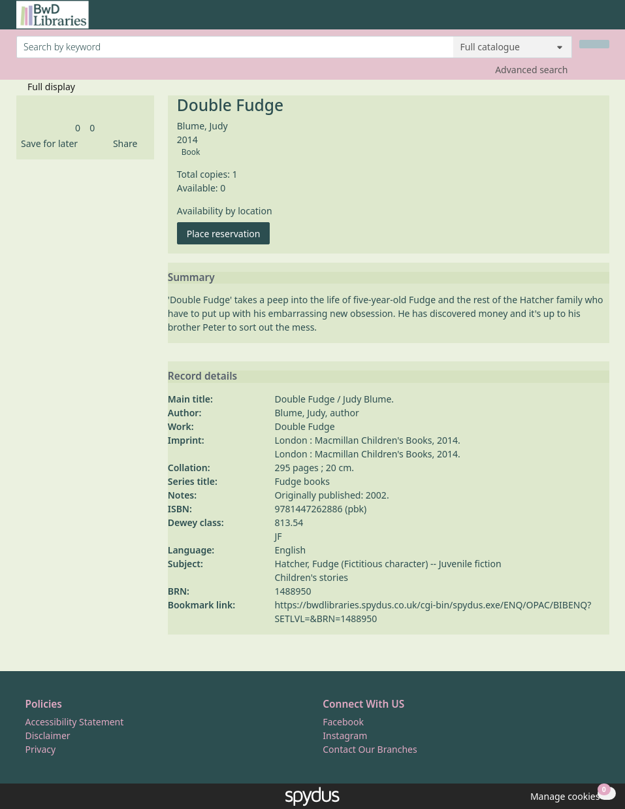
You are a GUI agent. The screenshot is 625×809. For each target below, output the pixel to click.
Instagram (345, 735)
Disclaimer (48, 735)
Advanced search (531, 69)
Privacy (40, 749)
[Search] (594, 44)
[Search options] (512, 47)
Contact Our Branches (370, 749)
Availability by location (224, 211)
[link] (77, 128)
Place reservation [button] (228, 233)
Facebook (343, 722)
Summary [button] (191, 278)
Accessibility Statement (74, 722)
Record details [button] (202, 376)
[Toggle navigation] (602, 20)
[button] (47, 143)
